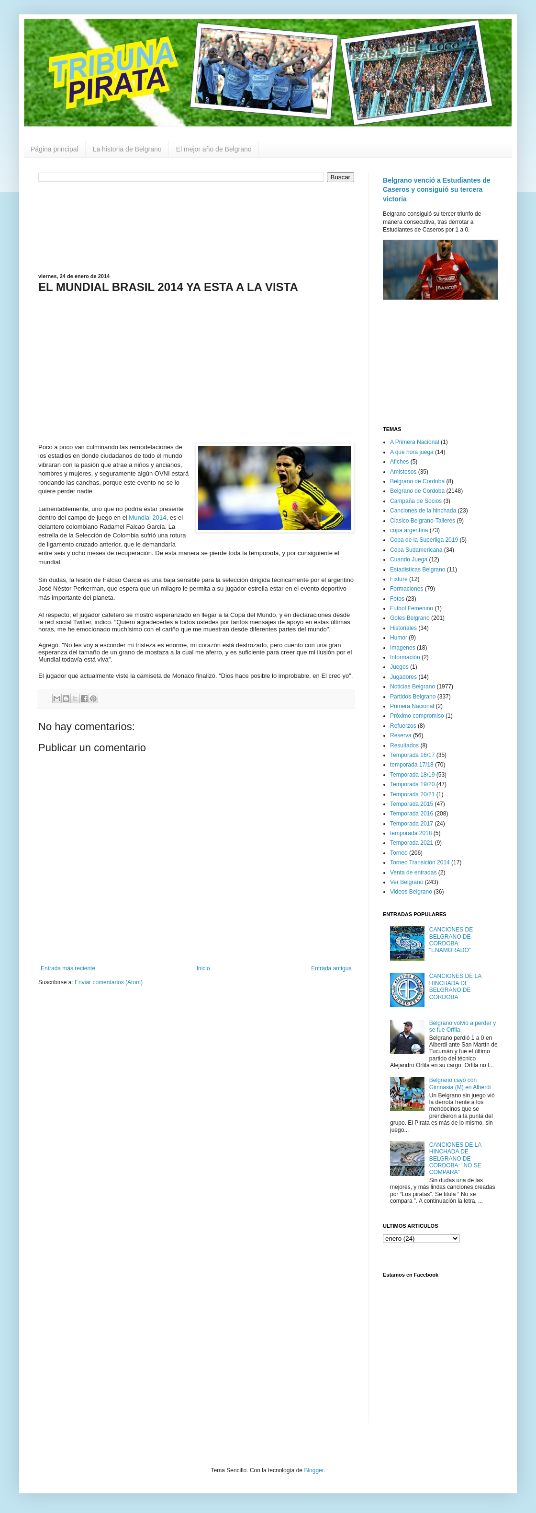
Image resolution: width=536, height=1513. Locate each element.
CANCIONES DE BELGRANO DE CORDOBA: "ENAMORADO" (451, 940)
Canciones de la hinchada (423, 510)
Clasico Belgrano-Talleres (422, 520)
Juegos (399, 666)
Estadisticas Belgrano (417, 569)
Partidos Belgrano (413, 696)
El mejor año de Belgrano (214, 149)
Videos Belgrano (411, 891)
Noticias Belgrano (412, 686)
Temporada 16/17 (412, 755)
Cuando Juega (408, 559)
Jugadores (403, 677)
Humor (398, 637)
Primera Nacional (412, 706)
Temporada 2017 (411, 823)
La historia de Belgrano (127, 149)
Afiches (399, 461)
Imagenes (402, 647)
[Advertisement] (196, 226)
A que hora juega (412, 452)
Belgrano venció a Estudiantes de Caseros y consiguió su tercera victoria (437, 189)
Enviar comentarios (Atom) (109, 982)
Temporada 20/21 (412, 794)
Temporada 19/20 (412, 784)
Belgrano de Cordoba (417, 481)
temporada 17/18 (412, 764)
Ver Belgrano (406, 882)
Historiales (403, 628)
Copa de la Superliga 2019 (424, 539)
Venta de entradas (413, 872)
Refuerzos (403, 725)
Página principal (54, 149)
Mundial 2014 (147, 517)
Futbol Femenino (411, 608)
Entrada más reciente (68, 968)
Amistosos (403, 471)
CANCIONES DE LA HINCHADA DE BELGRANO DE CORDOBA (455, 986)
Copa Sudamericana (416, 550)
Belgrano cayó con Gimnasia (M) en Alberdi (460, 1083)
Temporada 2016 (411, 813)
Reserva (401, 735)
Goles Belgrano (410, 618)
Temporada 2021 (411, 842)
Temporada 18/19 (412, 774)
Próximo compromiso (417, 715)
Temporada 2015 (411, 804)
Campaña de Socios (416, 501)
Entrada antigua (331, 968)
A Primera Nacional (414, 442)
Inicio (203, 968)
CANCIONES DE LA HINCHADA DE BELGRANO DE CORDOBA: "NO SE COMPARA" (455, 1158)
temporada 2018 (411, 833)
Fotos (397, 598)
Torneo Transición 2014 (420, 862)
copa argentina (409, 530)
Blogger (314, 1470)
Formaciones (406, 588)
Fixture (399, 579)
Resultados (404, 745)
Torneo (399, 853)
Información (405, 657)
